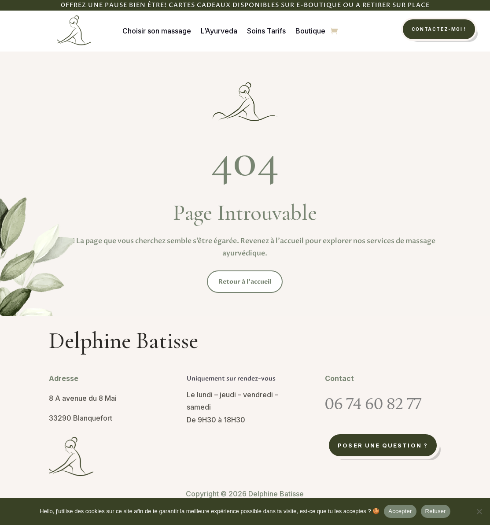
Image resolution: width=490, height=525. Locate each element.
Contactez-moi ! (439, 29)
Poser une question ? (383, 445)
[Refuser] (479, 511)
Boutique (310, 30)
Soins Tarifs (266, 30)
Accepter (400, 511)
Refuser (435, 511)
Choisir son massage (156, 30)
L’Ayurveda (219, 30)
